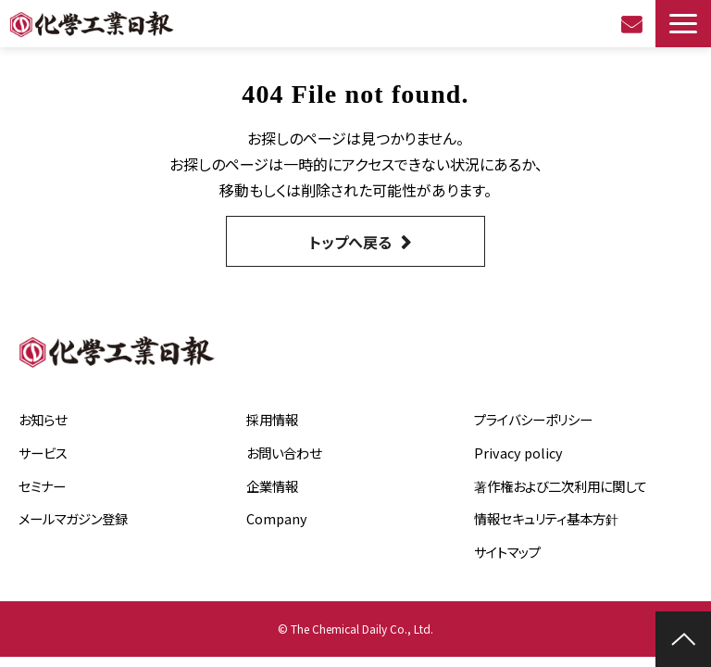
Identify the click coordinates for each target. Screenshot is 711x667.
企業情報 (272, 486)
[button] (683, 23)
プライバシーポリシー (533, 419)
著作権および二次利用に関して (560, 486)
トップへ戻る (350, 242)
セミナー (42, 486)
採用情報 (272, 419)
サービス (43, 452)
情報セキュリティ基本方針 (546, 518)
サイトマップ (507, 551)
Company (276, 518)
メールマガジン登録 (73, 518)
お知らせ (43, 419)
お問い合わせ (634, 24)
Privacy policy (518, 452)
